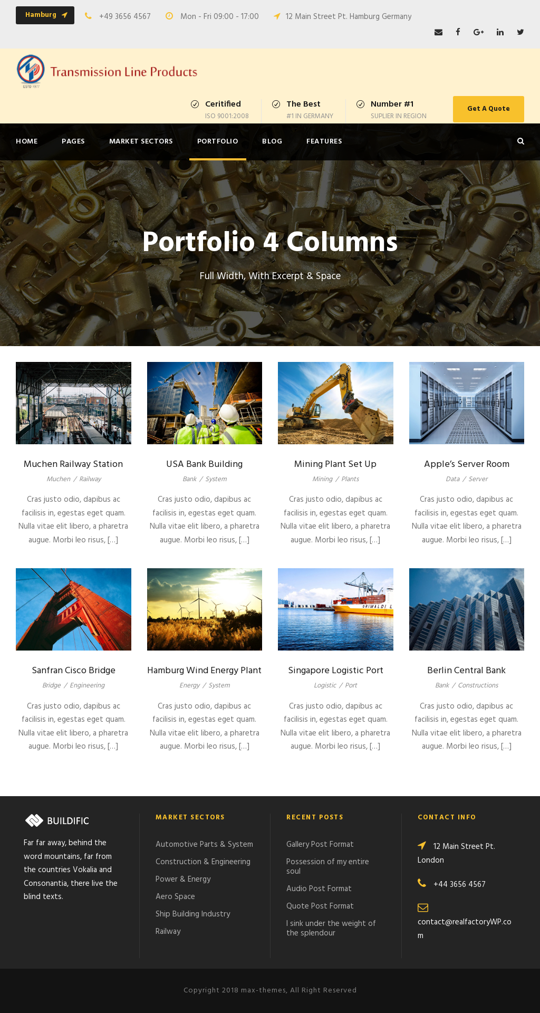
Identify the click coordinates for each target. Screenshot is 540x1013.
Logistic (325, 685)
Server (477, 479)
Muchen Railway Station (73, 464)
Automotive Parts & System (204, 844)
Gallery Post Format (320, 844)
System (216, 479)
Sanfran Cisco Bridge (73, 670)
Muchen (58, 479)
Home (26, 142)
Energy (189, 685)
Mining (322, 479)
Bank (189, 479)
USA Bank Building (204, 464)
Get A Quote (488, 108)
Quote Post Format (320, 906)
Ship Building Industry (193, 914)
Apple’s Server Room (466, 464)
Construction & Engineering (203, 862)
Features (324, 142)
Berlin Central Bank (466, 670)
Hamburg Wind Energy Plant (204, 670)
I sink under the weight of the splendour (331, 929)
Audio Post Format (319, 889)
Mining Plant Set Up (335, 464)
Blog (272, 142)
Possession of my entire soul (327, 867)
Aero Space (175, 897)
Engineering (87, 685)
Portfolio (217, 142)
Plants (350, 479)
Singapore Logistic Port (335, 670)
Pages (73, 142)
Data (452, 479)
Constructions (478, 685)
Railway (90, 479)
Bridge (51, 685)
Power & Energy (183, 879)
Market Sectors (141, 142)
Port (351, 685)
